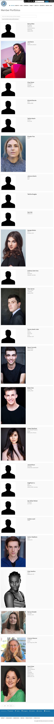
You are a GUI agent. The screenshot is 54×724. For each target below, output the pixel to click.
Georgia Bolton (31, 230)
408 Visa (22, 718)
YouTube (39, 711)
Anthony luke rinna (32, 271)
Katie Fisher (30, 666)
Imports (47, 5)
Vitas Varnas (30, 289)
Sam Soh (29, 212)
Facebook (10, 711)
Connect (31, 5)
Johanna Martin (32, 176)
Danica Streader (32, 612)
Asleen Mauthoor (32, 428)
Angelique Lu (31, 483)
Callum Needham (32, 537)
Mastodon (47, 711)
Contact (3, 718)
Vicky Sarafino (31, 571)
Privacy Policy (29, 718)
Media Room (9, 718)
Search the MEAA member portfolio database (10, 19)
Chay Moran (30, 82)
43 (7, 705)
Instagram (25, 711)
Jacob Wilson (31, 465)
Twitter (17, 711)
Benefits (17, 5)
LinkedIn (32, 711)
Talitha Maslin (31, 118)
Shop (51, 5)
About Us (37, 5)
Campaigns (26, 5)
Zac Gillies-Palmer (32, 501)
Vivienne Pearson (32, 638)
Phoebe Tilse (31, 136)
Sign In (51, 1)
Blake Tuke (30, 388)
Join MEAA (13, 5)
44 (10, 705)
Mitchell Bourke (31, 100)
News (21, 5)
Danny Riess (30, 24)
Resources (42, 5)
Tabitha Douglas (32, 194)
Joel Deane (30, 42)
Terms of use (37, 718)
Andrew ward (31, 519)
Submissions (16, 718)
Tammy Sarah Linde (33, 329)
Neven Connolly (31, 347)
